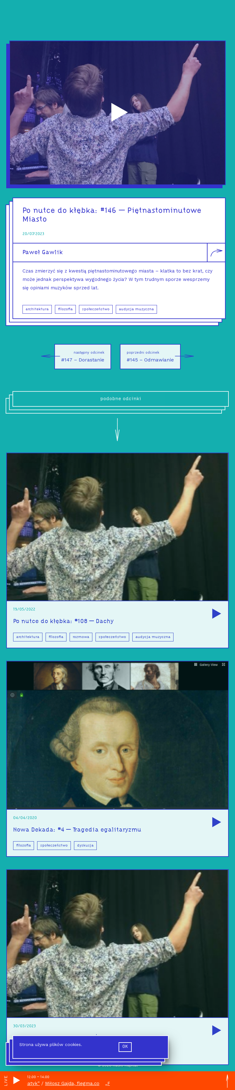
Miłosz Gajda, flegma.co (75, 1083)
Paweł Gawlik (42, 252)
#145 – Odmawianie (154, 357)
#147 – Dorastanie (79, 357)
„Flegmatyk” (28, 1083)
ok (125, 1047)
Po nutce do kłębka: (61, 211)
